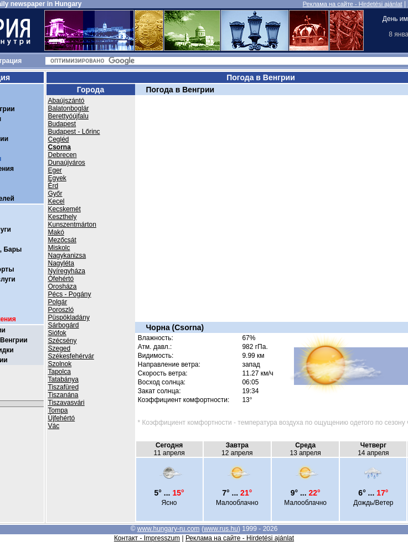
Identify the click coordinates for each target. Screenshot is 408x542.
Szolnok (60, 364)
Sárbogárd (63, 325)
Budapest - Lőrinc (74, 132)
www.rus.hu (221, 529)
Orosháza (62, 286)
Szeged (59, 348)
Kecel (56, 201)
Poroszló (61, 310)
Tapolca (59, 372)
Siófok (57, 333)
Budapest (62, 124)
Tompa (58, 410)
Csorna (59, 147)
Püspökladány (69, 317)
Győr (55, 193)
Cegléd (58, 139)
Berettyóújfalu (68, 116)
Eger (55, 170)
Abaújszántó (66, 101)
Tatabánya (63, 379)
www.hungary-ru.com (168, 529)
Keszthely (62, 217)
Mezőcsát (62, 240)
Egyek (57, 178)
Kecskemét (64, 209)
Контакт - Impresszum (147, 538)
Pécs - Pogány (69, 294)
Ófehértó (61, 279)
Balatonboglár (68, 108)
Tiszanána (63, 395)
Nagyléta (61, 263)
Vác (54, 426)
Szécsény (62, 341)
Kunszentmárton (72, 224)
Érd (53, 186)
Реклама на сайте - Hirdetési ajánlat (352, 4)
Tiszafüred (63, 387)
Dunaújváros (66, 162)
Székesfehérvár (71, 356)
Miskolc (59, 248)
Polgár (58, 302)
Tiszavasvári (66, 402)
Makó (56, 232)
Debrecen (62, 155)
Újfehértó (61, 418)
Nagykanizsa (67, 255)
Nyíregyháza (66, 271)
